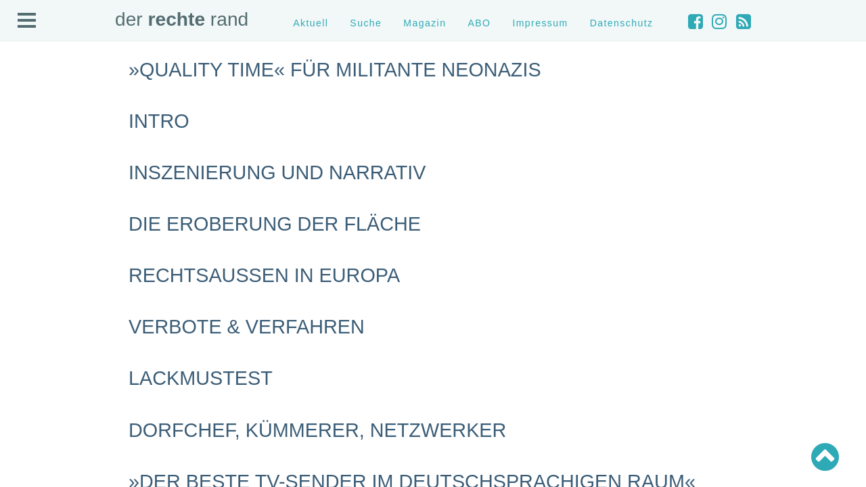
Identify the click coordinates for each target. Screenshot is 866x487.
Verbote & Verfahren (247, 327)
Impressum (540, 23)
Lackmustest (201, 378)
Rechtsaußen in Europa (264, 275)
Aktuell (310, 23)
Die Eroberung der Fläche (275, 224)
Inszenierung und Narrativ (277, 172)
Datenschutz (622, 23)
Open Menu (27, 20)
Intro (159, 121)
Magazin (424, 23)
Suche (366, 23)
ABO (479, 23)
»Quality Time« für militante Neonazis (335, 69)
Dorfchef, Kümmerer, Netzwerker (317, 430)
